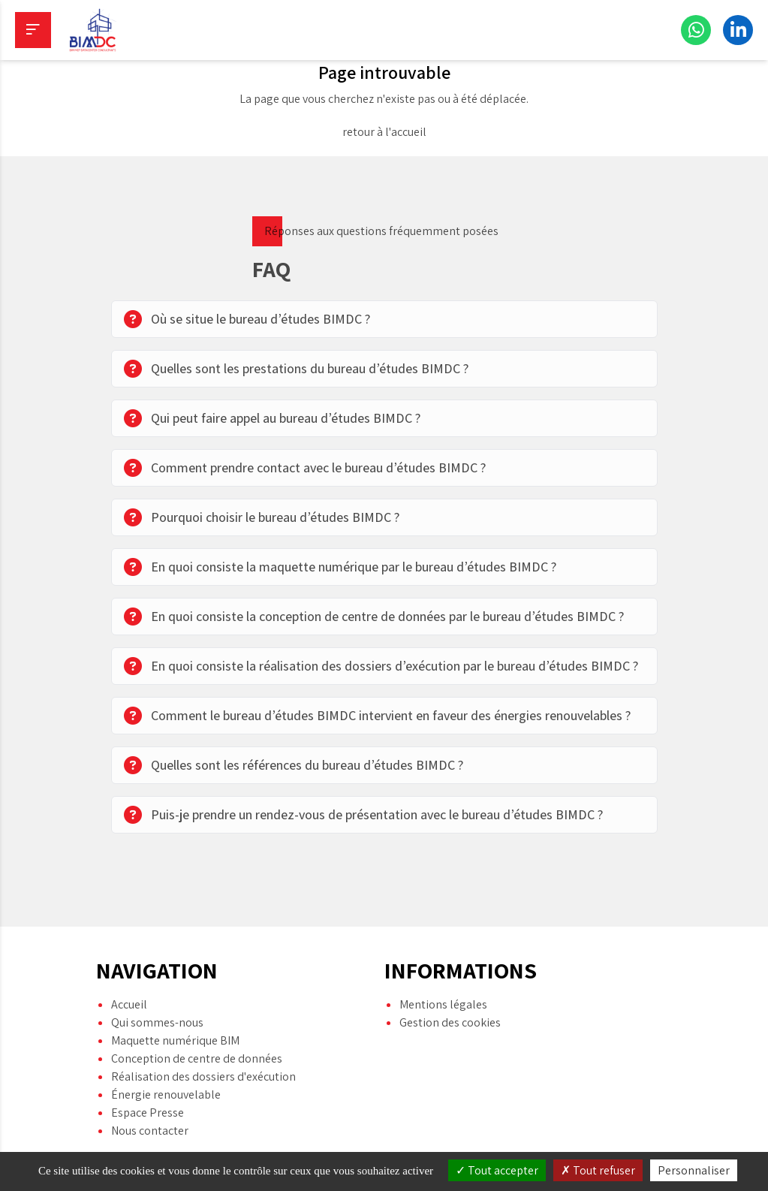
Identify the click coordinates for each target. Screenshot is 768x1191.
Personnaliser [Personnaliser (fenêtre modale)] (694, 1170)
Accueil (129, 982)
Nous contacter (149, 1109)
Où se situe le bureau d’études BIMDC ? (247, 319)
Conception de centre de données (196, 1037)
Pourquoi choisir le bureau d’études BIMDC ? (261, 517)
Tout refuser (598, 1170)
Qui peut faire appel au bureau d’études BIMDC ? (272, 418)
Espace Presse (147, 1091)
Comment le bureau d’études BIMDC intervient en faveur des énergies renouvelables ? (377, 716)
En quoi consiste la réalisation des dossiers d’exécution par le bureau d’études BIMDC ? (381, 666)
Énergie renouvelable (166, 1073)
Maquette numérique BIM (175, 1019)
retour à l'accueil (384, 132)
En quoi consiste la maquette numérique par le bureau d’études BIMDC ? (340, 567)
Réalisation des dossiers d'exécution (203, 1055)
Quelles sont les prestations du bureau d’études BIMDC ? (296, 369)
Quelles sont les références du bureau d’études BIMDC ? (293, 765)
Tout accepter (497, 1170)
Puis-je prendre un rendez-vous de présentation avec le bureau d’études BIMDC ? (363, 815)
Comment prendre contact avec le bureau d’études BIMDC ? (305, 468)
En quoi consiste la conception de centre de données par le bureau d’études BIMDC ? (374, 617)
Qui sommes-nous (157, 1001)
